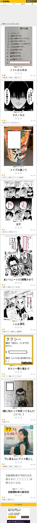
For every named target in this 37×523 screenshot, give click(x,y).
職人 (32, 4)
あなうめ (18, 287)
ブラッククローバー (15, 122)
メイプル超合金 (20, 177)
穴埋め (10, 77)
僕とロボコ (5, 231)
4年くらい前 (33, 120)
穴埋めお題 (5, 77)
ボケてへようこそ (25, 517)
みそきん (4, 177)
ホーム (4, 4)
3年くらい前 (33, 75)
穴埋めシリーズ (17, 77)
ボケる (13, 4)
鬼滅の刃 (13, 331)
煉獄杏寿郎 (19, 331)
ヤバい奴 (18, 376)
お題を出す (23, 4)
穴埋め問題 (5, 466)
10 (4, 120)
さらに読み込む (18, 504)
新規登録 (28, 1)
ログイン (34, 1)
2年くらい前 (33, 175)
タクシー (4, 376)
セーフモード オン (12, 517)
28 (4, 75)
